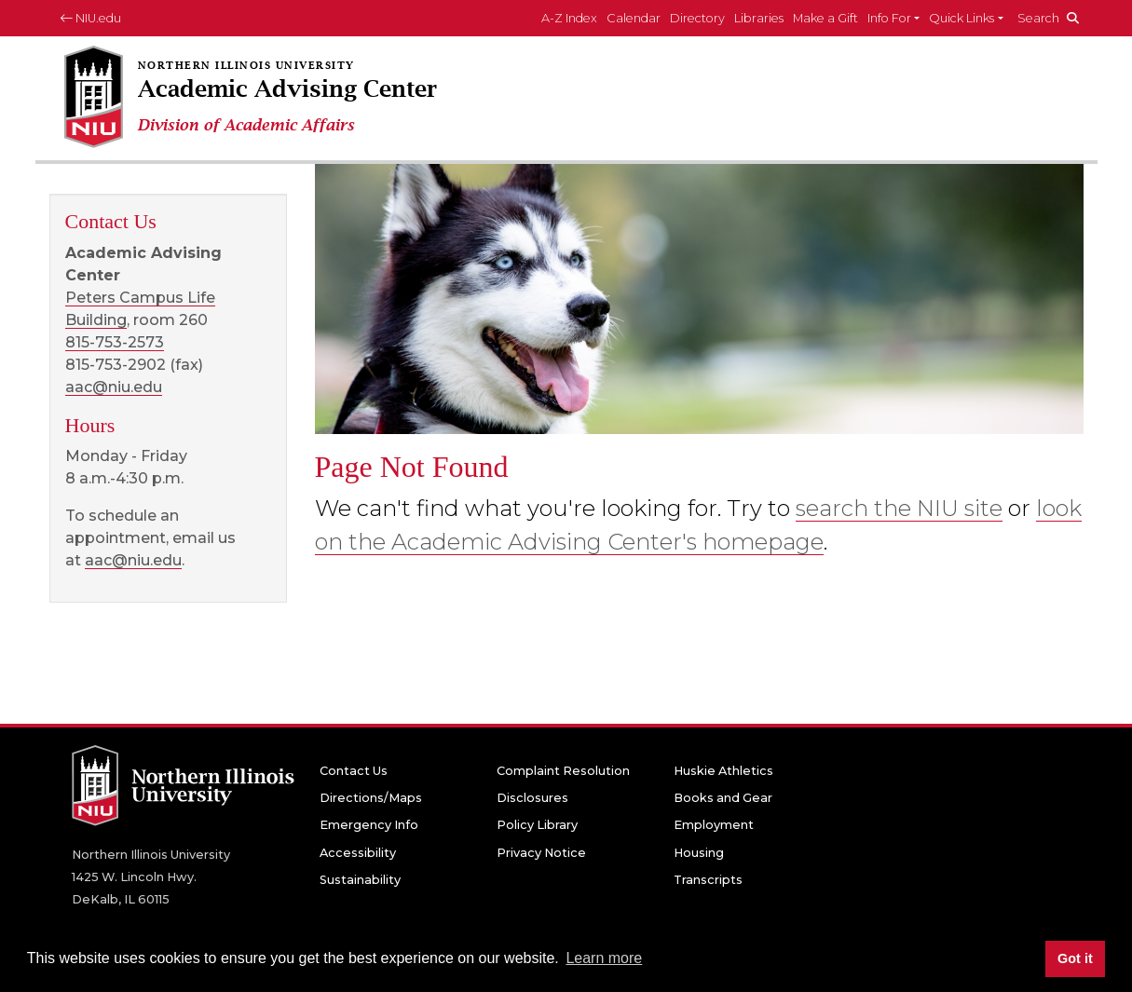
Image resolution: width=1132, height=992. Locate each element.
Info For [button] (889, 18)
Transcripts (708, 880)
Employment (714, 825)
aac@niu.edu (113, 387)
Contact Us (354, 771)
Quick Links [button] (961, 18)
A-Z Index (569, 18)
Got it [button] (1075, 958)
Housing (699, 853)
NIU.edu (91, 18)
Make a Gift (825, 18)
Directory (697, 18)
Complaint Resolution (563, 771)
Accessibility (358, 853)
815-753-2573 (114, 342)
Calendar (634, 18)
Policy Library (537, 825)
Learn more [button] (604, 958)
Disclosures (532, 798)
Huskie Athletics (723, 771)
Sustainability (360, 880)
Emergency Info (369, 825)
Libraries (759, 18)
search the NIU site (899, 508)
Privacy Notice (541, 853)
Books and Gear (723, 798)
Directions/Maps (371, 798)
